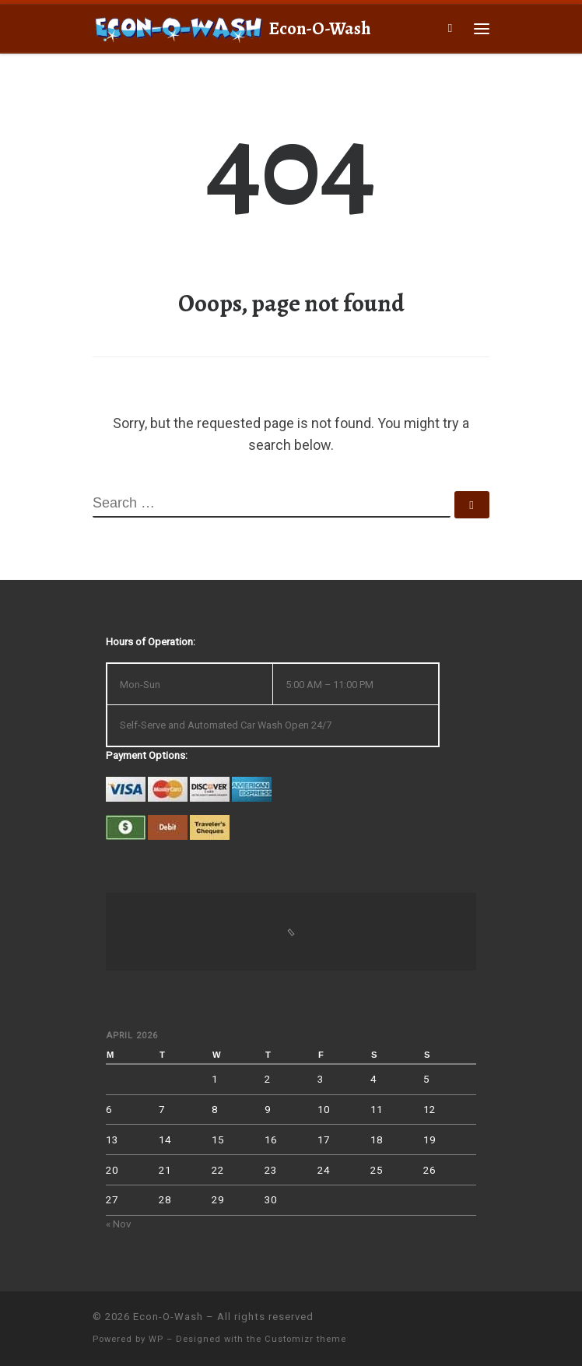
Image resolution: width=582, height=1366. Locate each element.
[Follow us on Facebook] (484, 1324)
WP (156, 1339)
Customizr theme (305, 1339)
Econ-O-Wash (168, 1316)
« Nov (118, 1223)
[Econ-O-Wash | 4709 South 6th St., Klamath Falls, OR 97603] (178, 27)
